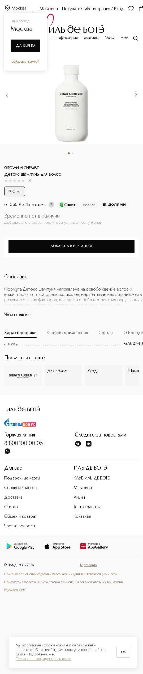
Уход (109, 38)
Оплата (11, 507)
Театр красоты (87, 507)
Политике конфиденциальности (43, 659)
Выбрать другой (26, 61)
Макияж (91, 38)
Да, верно (25, 45)
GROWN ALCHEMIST (21, 168)
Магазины (49, 9)
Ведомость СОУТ (15, 590)
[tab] (20, 334)
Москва (15, 8)
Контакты (82, 517)
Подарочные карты (22, 478)
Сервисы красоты (20, 488)
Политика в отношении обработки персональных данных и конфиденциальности (60, 574)
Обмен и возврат (20, 517)
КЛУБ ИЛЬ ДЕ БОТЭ (92, 478)
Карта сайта (88, 565)
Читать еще (17, 315)
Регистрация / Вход (105, 9)
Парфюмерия (65, 38)
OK (123, 652)
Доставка (13, 497)
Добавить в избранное (71, 246)
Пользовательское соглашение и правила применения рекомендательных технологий (63, 582)
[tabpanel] (73, 343)
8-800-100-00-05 (23, 443)
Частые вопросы (19, 526)
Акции (79, 497)
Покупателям (74, 9)
